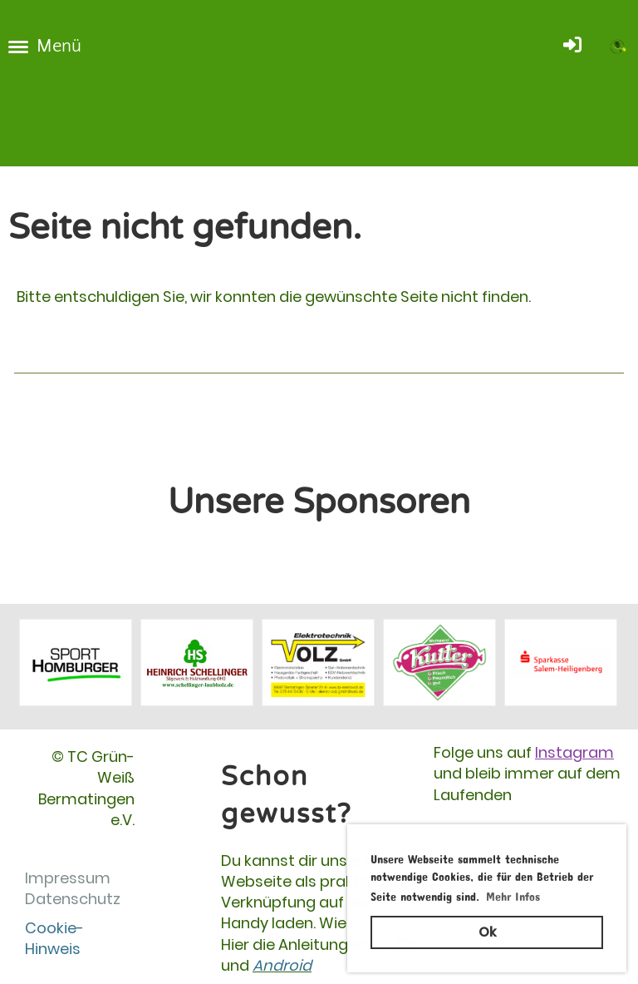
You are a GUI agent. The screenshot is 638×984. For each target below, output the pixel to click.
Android (282, 965)
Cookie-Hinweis (54, 938)
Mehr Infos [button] (513, 893)
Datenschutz (72, 898)
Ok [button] (487, 932)
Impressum (67, 878)
